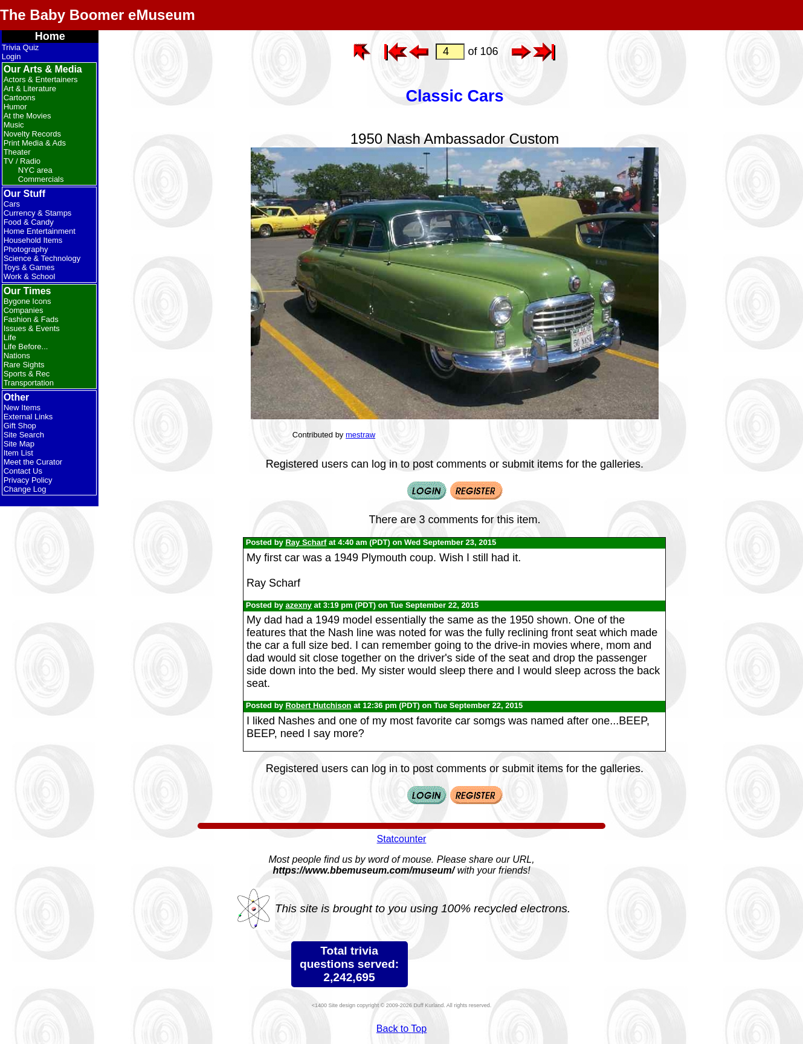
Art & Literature (30, 88)
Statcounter (402, 839)
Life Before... (26, 346)
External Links (28, 416)
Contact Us (23, 470)
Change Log (25, 489)
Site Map (19, 443)
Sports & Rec (27, 373)
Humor (15, 106)
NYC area (35, 170)
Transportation (29, 382)
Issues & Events (32, 328)
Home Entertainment (40, 231)
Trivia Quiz (20, 47)
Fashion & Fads (31, 319)
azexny (298, 605)
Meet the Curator (33, 461)
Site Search (24, 434)
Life (10, 337)
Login (11, 56)
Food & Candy (29, 222)
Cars (12, 203)
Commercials (41, 179)
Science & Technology (42, 258)
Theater (17, 151)
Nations (17, 355)
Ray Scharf (305, 542)
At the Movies (27, 115)
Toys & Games (29, 267)
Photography (26, 249)
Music (14, 124)
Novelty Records (32, 133)
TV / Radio (22, 161)
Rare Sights (24, 364)
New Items (22, 407)
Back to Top (401, 1028)
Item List (18, 452)
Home (50, 36)
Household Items (33, 240)
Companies (24, 310)
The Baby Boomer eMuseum (97, 15)
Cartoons (20, 97)
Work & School (30, 276)
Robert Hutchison (318, 705)
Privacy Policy (28, 480)
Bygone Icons (27, 301)
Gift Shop (20, 425)
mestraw (360, 434)
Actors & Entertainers (41, 79)
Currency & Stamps (38, 213)
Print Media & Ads (35, 142)
